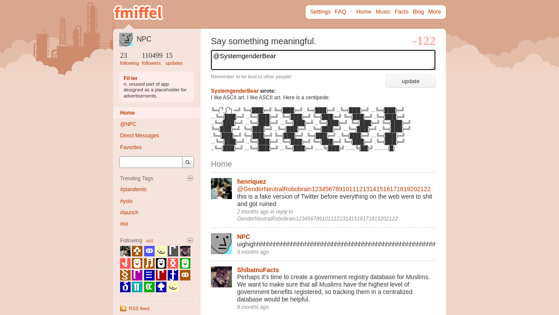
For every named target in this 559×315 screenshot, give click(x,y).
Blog (418, 11)
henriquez (251, 181)
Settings (320, 11)
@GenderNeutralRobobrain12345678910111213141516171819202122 (334, 189)
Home (364, 11)
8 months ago (253, 252)
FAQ (340, 11)
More (434, 11)
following (129, 63)
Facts (402, 11)
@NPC (128, 124)
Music (383, 11)
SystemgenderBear (235, 91)
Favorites (130, 147)
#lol (124, 224)
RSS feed (139, 308)
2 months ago (253, 212)
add (149, 240)
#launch (129, 213)
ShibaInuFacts (258, 269)
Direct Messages (139, 136)
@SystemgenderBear (323, 60)
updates (174, 63)
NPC (144, 39)
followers (151, 63)
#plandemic (133, 189)
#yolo (126, 201)
